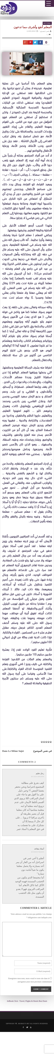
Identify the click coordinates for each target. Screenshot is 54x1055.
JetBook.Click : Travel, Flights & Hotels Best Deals (27, 1001)
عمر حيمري (44, 31)
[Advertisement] (28, 769)
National (47, 23)
